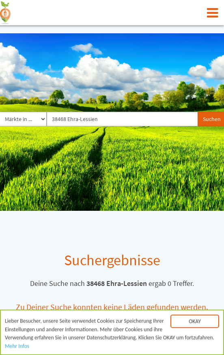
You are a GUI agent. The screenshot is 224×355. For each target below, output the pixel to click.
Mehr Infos (17, 347)
